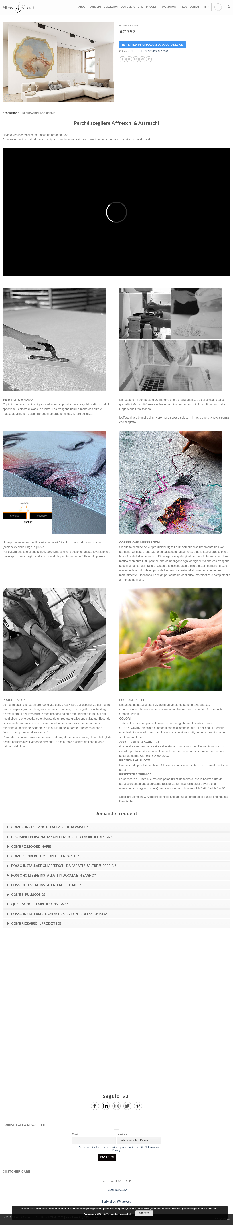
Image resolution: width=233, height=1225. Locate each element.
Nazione (122, 1134)
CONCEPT (95, 6)
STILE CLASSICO (147, 51)
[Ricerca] (229, 6)
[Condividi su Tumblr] (149, 59)
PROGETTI (152, 6)
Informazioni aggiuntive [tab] (38, 113)
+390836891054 (117, 1189)
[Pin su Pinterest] (142, 59)
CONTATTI (196, 6)
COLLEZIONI (111, 6)
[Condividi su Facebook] (123, 59)
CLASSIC (135, 25)
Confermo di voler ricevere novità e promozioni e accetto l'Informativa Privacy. (119, 1149)
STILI (141, 6)
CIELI (134, 51)
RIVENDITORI (168, 6)
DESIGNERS (128, 6)
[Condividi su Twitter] (129, 59)
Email (75, 1134)
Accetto (144, 1213)
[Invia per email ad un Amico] (136, 59)
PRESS (183, 6)
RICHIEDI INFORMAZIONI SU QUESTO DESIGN (154, 44)
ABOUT (82, 6)
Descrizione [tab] (11, 113)
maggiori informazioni (120, 1214)
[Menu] (218, 7)
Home (123, 25)
